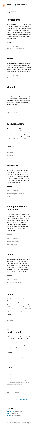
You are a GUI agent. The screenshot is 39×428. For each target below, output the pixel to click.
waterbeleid (20, 282)
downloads (23, 423)
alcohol (11, 87)
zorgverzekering (15, 124)
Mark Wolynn (14, 194)
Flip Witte (10, 282)
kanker (10, 294)
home (8, 423)
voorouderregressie (14, 244)
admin (9, 46)
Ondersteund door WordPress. (26, 422)
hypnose (9, 153)
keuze (10, 58)
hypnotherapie (14, 153)
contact (9, 6)
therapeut (25, 6)
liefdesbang (13, 19)
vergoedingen (19, 153)
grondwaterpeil (14, 282)
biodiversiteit (14, 332)
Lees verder (10, 42)
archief (27, 423)
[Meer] (29, 6)
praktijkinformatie (17, 6)
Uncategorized (10, 48)
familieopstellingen (11, 241)
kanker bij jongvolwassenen (13, 321)
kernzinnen (13, 165)
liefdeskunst (22, 48)
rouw (9, 367)
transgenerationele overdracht (17, 208)
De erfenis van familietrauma (13, 193)
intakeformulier (17, 423)
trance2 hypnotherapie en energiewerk (17, 4)
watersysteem (9, 283)
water (10, 254)
